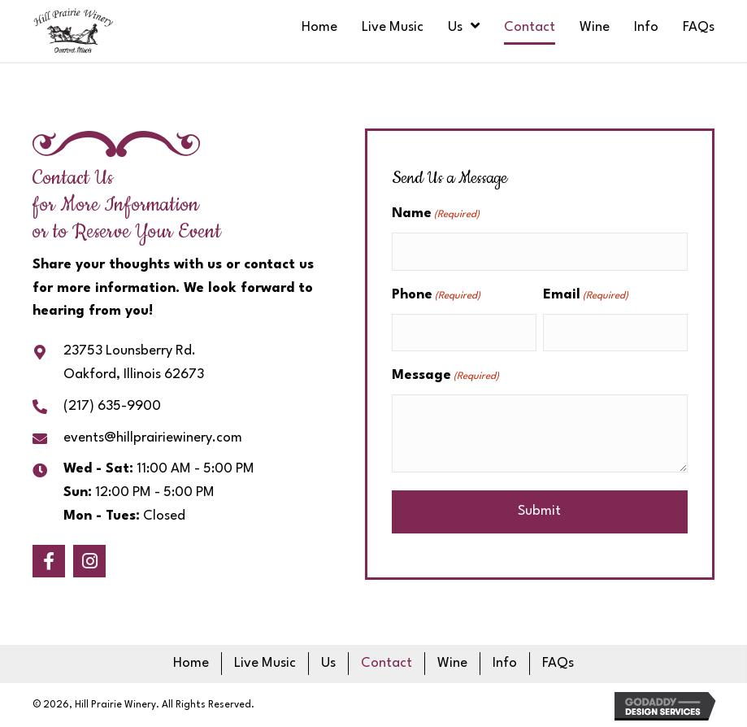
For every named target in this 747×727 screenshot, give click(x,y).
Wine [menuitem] (452, 663)
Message (445, 376)
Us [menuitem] (328, 663)
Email (585, 296)
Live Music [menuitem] (265, 663)
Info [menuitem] (505, 663)
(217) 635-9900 (112, 406)
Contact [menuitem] (386, 663)
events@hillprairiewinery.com (152, 438)
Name (436, 215)
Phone (436, 296)
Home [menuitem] (191, 663)
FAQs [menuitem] (558, 663)
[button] (49, 561)
